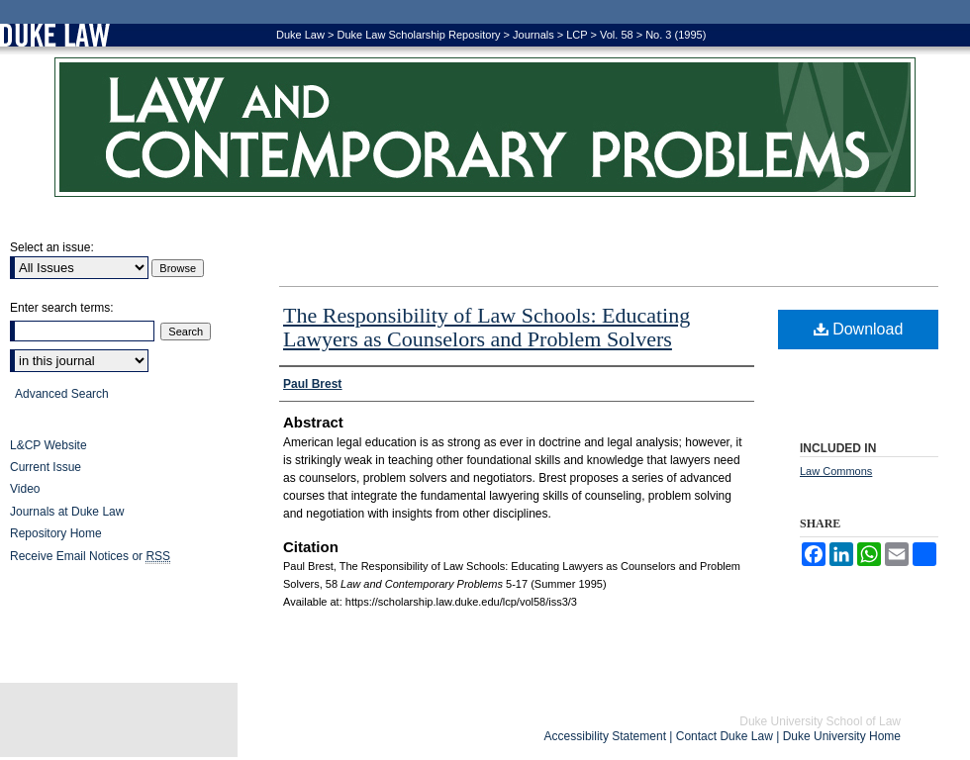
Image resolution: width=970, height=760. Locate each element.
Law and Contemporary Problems (485, 127)
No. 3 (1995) (675, 35)
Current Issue (45, 467)
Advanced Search (62, 394)
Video (25, 489)
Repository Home (56, 533)
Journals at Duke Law (67, 512)
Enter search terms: (62, 308)
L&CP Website (48, 445)
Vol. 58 (616, 35)
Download (859, 329)
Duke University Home (842, 736)
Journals (533, 35)
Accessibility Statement (605, 736)
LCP (576, 35)
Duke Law (300, 35)
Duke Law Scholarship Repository (418, 35)
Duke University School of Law (820, 721)
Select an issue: (52, 247)
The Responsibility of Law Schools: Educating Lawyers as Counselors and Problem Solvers (486, 327)
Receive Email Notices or (90, 556)
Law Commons (836, 471)
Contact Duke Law (724, 736)
